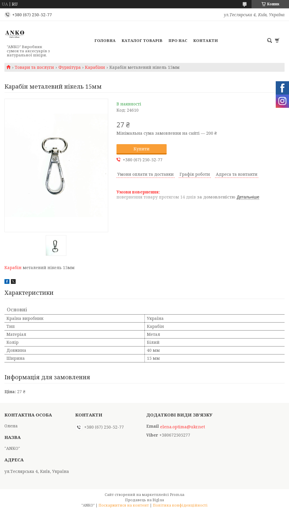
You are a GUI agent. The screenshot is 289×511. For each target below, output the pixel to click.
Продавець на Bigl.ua (144, 499)
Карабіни (95, 67)
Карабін (13, 267)
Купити (142, 149)
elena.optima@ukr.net (182, 426)
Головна (105, 40)
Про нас (177, 40)
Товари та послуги (34, 67)
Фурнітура (69, 67)
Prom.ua (177, 494)
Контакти (205, 40)
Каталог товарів (141, 40)
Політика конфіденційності (180, 505)
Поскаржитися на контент (123, 505)
